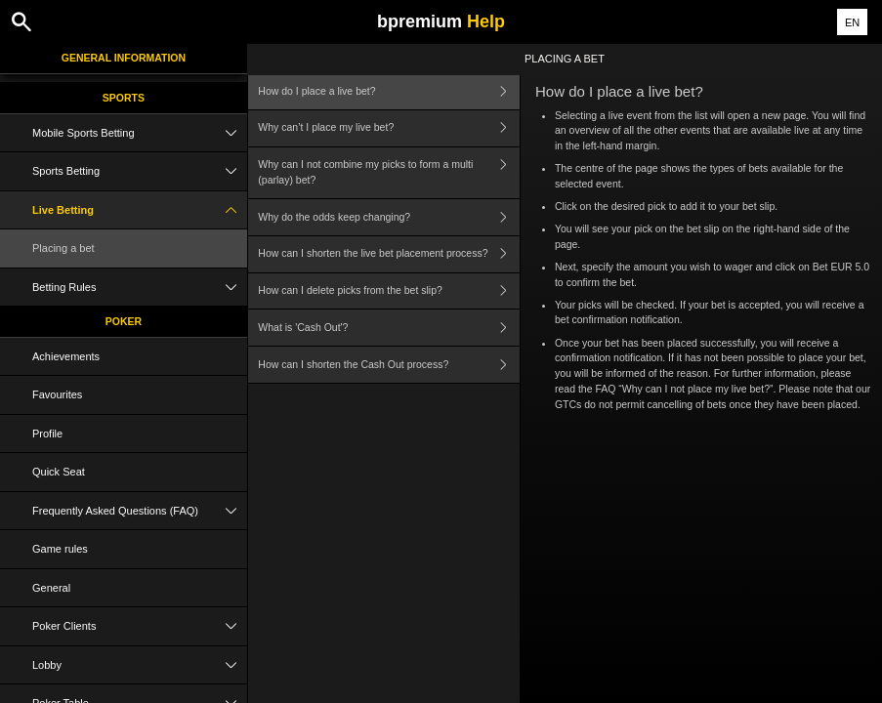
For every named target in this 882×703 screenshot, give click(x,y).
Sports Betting (139, 171)
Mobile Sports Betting (139, 133)
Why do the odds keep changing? (389, 217)
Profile (47, 433)
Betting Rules (139, 288)
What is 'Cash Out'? (389, 328)
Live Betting (139, 210)
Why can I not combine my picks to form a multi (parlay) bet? (389, 173)
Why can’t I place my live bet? (389, 128)
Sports (124, 97)
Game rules (60, 549)
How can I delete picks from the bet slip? (389, 291)
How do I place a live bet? (389, 91)
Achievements (66, 356)
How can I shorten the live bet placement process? (389, 254)
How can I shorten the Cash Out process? (389, 365)
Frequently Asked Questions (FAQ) (139, 511)
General (51, 588)
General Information (124, 57)
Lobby (139, 665)
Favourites (57, 394)
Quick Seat (58, 471)
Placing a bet (63, 248)
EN (852, 22)
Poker (123, 321)
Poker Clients (139, 626)
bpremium (441, 21)
